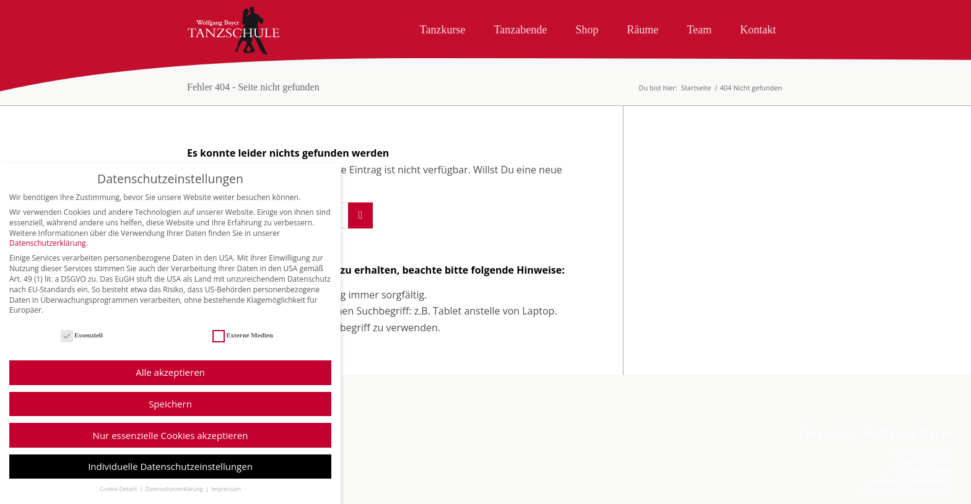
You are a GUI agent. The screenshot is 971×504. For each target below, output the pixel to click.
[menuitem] (443, 27)
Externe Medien (242, 345)
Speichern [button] (170, 413)
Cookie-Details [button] (119, 499)
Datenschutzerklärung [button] (175, 499)
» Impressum (879, 490)
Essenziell (82, 345)
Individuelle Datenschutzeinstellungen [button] (170, 476)
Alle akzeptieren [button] (170, 382)
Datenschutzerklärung (47, 253)
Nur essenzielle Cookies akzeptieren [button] (170, 445)
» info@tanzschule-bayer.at (905, 481)
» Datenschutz (928, 490)
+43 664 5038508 (923, 471)
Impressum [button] (226, 499)
